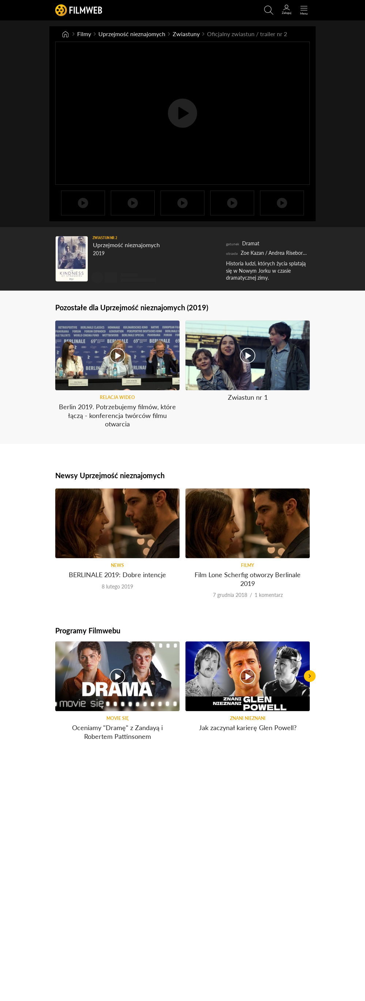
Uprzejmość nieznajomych (131, 33)
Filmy (84, 33)
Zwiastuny (186, 33)
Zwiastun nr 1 (248, 397)
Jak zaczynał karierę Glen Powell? (248, 728)
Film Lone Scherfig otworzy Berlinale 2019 (248, 579)
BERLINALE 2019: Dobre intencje (117, 575)
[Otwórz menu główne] (304, 10)
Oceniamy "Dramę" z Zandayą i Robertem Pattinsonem (117, 732)
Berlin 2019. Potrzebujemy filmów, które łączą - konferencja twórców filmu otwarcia (117, 415)
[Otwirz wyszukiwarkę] (269, 10)
